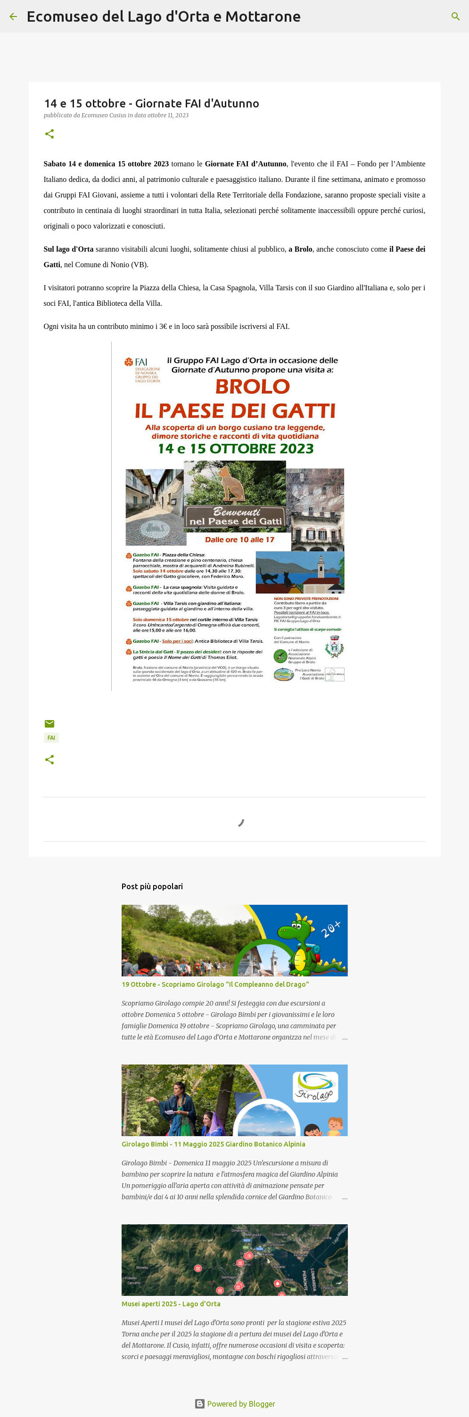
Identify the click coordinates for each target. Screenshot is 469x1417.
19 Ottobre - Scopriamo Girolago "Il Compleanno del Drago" (215, 984)
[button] (49, 134)
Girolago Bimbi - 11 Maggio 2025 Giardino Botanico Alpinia (213, 1144)
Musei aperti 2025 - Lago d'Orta (171, 1304)
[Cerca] (314, 16)
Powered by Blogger (234, 1404)
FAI (51, 738)
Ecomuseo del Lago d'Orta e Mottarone (163, 16)
